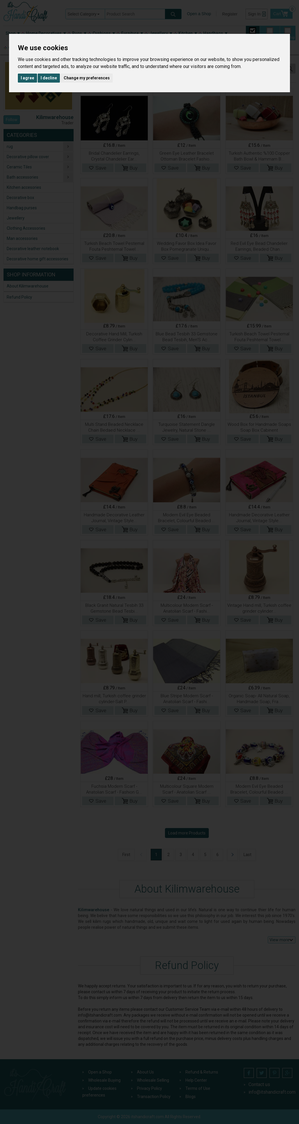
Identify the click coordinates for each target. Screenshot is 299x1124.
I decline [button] (49, 78)
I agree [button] (27, 78)
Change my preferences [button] (87, 78)
